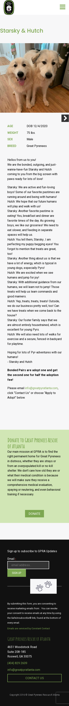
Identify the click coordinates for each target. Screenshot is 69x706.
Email (11, 559)
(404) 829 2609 (17, 663)
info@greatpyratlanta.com (41, 388)
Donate (34, 514)
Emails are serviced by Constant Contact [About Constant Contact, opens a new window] (28, 628)
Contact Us (34, 678)
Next (65, 118)
